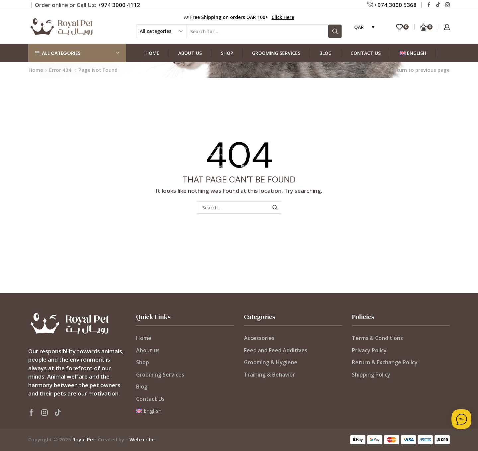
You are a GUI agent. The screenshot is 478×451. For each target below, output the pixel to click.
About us (190, 53)
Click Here (283, 17)
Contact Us (366, 53)
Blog (325, 53)
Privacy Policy (369, 350)
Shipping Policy (371, 374)
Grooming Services (276, 53)
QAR (359, 27)
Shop (227, 53)
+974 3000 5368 (395, 5)
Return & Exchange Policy (385, 362)
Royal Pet (83, 439)
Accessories (259, 338)
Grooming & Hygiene (270, 362)
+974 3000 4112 (119, 5)
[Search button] (335, 31)
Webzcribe (142, 439)
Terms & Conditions (377, 338)
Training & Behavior (269, 374)
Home (152, 53)
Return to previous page (420, 69)
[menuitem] (413, 53)
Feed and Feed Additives (275, 350)
